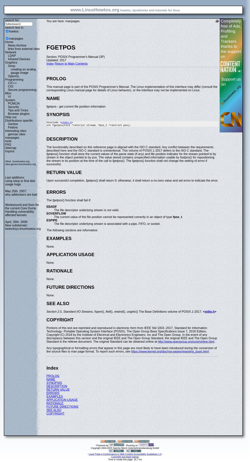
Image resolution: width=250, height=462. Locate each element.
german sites (16, 134)
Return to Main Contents (71, 63)
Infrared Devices (19, 59)
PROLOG (53, 377)
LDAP (12, 55)
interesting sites (15, 130)
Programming (14, 79)
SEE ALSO (54, 411)
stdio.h (66, 122)
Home (9, 42)
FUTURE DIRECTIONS (62, 407)
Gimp (11, 66)
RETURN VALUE (58, 390)
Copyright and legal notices (125, 458)
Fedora (13, 127)
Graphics (11, 62)
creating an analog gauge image (23, 71)
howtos (14, 31)
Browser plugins (19, 113)
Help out (11, 117)
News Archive (17, 45)
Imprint (9, 151)
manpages (16, 38)
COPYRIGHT (56, 414)
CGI (10, 86)
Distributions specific (19, 120)
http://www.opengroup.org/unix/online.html (186, 342)
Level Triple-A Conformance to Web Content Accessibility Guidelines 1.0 (125, 455)
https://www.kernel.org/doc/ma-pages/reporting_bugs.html (170, 352)
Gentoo (13, 124)
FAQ (8, 144)
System (10, 100)
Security (13, 107)
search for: (12, 20)
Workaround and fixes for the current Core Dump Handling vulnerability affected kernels (22, 210)
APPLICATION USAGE (62, 401)
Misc (8, 93)
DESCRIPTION (57, 387)
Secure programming (22, 89)
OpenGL (13, 76)
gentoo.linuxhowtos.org (23, 164)
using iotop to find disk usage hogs (20, 182)
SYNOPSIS (54, 384)
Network (10, 52)
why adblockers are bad (21, 194)
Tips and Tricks (18, 110)
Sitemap (10, 148)
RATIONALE (55, 404)
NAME (51, 380)
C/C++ (12, 83)
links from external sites (24, 48)
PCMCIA (14, 103)
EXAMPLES (55, 397)
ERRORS (53, 394)
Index (50, 63)
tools (8, 141)
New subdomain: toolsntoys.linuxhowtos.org (23, 227)
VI (9, 96)
